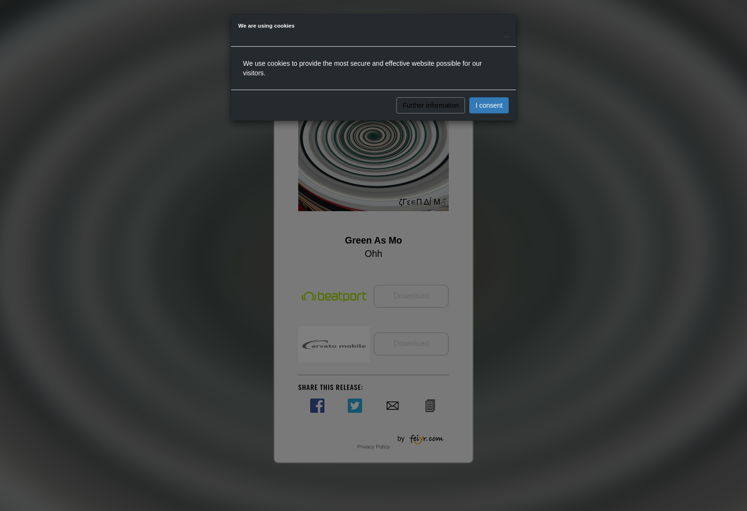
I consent (489, 105)
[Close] (506, 34)
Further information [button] (431, 105)
